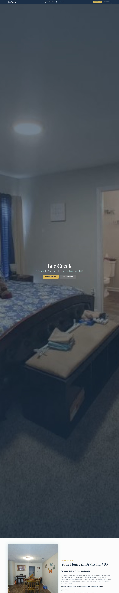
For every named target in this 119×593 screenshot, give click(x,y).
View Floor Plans (68, 276)
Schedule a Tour (50, 276)
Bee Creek (12, 2)
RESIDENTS (107, 2)
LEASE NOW (97, 2)
